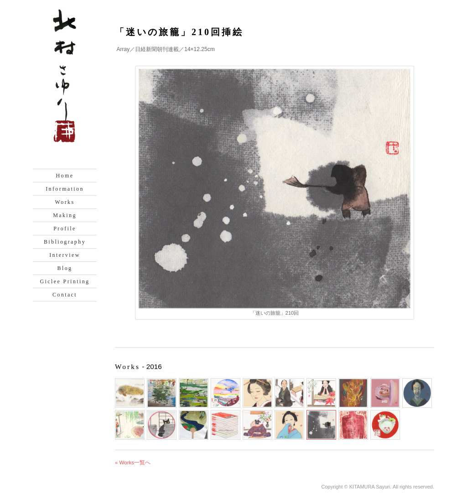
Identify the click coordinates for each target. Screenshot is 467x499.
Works (64, 202)
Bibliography (65, 242)
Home (65, 175)
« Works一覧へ (132, 462)
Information (65, 189)
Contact (64, 294)
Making (65, 215)
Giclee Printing (65, 281)
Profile (64, 228)
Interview (64, 255)
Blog (65, 268)
